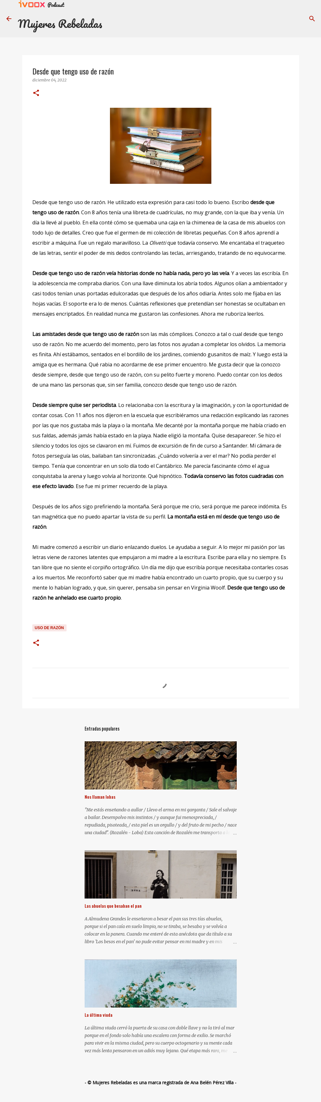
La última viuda (98, 1014)
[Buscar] (312, 18)
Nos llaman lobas (100, 796)
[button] (36, 93)
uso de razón (49, 628)
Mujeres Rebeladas (60, 23)
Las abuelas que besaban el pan (113, 905)
